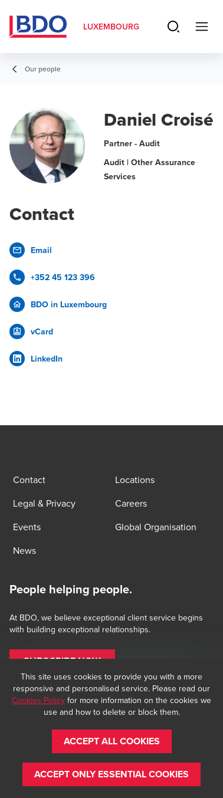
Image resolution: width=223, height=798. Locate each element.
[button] (112, 741)
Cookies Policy (38, 700)
